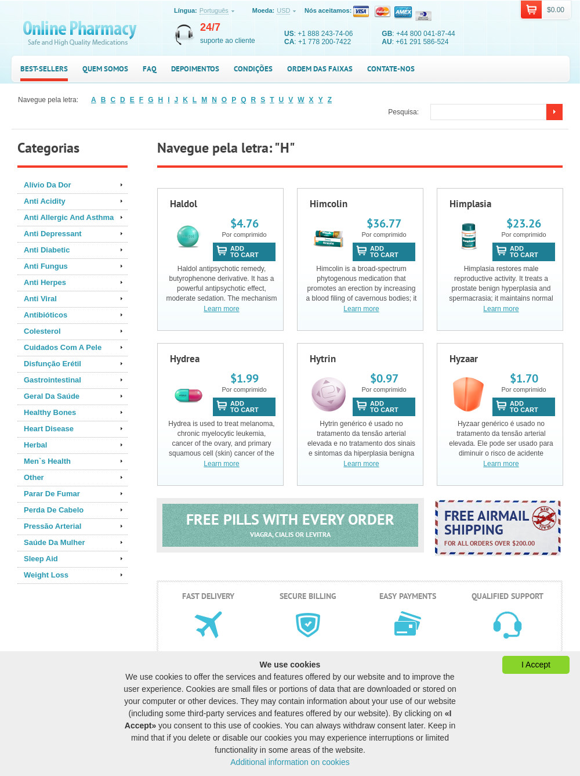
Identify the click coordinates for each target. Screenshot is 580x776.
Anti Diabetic (47, 250)
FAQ (150, 69)
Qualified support (507, 596)
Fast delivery (208, 596)
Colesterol (42, 331)
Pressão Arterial (52, 526)
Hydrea (185, 358)
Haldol (183, 203)
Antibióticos (45, 315)
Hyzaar (463, 358)
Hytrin (323, 358)
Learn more (221, 309)
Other (34, 477)
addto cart (244, 251)
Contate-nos (391, 69)
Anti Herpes (45, 282)
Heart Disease (49, 428)
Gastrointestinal (52, 380)
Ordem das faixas (320, 69)
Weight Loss (46, 575)
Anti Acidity (45, 201)
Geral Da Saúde (51, 396)
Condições (253, 69)
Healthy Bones (50, 412)
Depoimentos (195, 69)
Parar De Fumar (52, 493)
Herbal (35, 445)
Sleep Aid (41, 558)
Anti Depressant (53, 233)
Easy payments (407, 596)
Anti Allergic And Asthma (69, 217)
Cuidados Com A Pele (63, 347)
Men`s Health (47, 461)
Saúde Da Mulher (54, 542)
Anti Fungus (46, 266)
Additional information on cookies (289, 762)
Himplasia (470, 203)
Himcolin (328, 203)
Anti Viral (40, 298)
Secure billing (308, 596)
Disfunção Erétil (52, 363)
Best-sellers (44, 69)
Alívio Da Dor (47, 185)
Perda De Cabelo (54, 510)
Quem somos (105, 69)
